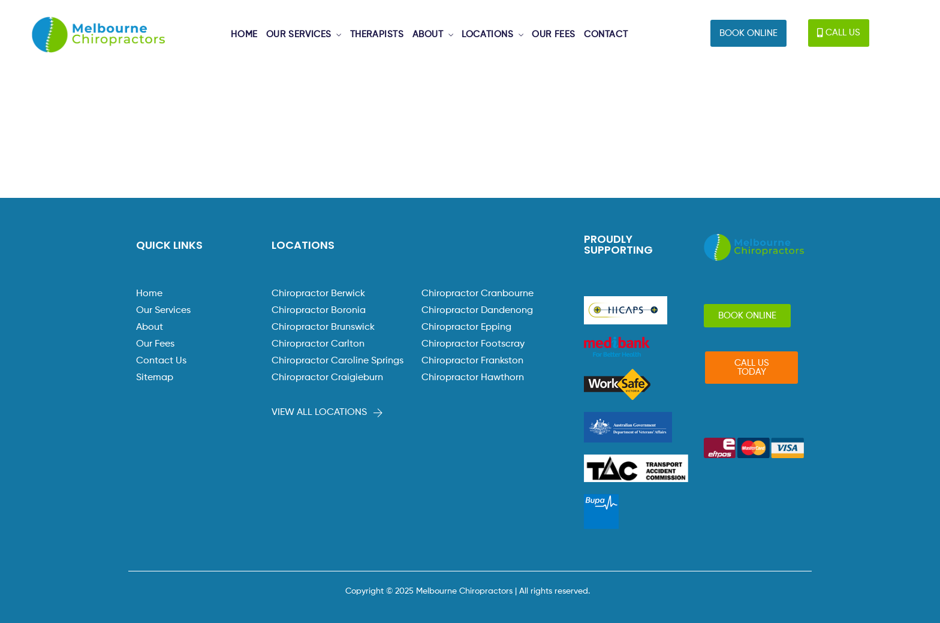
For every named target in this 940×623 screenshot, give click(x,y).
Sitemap (154, 378)
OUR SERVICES (299, 34)
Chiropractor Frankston (472, 361)
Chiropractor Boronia (319, 310)
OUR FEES (554, 34)
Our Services (163, 310)
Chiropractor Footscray (473, 344)
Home (149, 294)
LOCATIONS (487, 34)
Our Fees (155, 344)
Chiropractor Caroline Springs (337, 361)
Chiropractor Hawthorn (472, 378)
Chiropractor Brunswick (323, 327)
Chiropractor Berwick (318, 294)
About (149, 327)
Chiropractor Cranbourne (477, 294)
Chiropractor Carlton (318, 344)
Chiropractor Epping (466, 327)
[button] (748, 33)
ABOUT (428, 34)
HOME (244, 34)
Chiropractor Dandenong (477, 310)
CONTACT (606, 34)
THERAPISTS (377, 34)
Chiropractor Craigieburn (327, 378)
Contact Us (161, 361)
